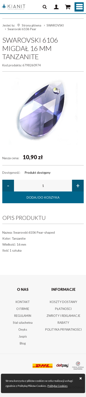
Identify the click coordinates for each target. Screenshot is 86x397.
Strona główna (31, 25)
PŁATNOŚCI (63, 309)
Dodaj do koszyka (43, 197)
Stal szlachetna (23, 322)
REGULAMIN (22, 316)
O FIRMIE (22, 309)
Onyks (22, 329)
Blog (23, 343)
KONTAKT (23, 302)
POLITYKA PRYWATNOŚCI (63, 329)
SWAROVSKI (55, 25)
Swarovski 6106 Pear (22, 29)
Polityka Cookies (57, 386)
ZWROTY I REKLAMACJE (63, 316)
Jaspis (23, 336)
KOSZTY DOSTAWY (63, 302)
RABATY (63, 322)
